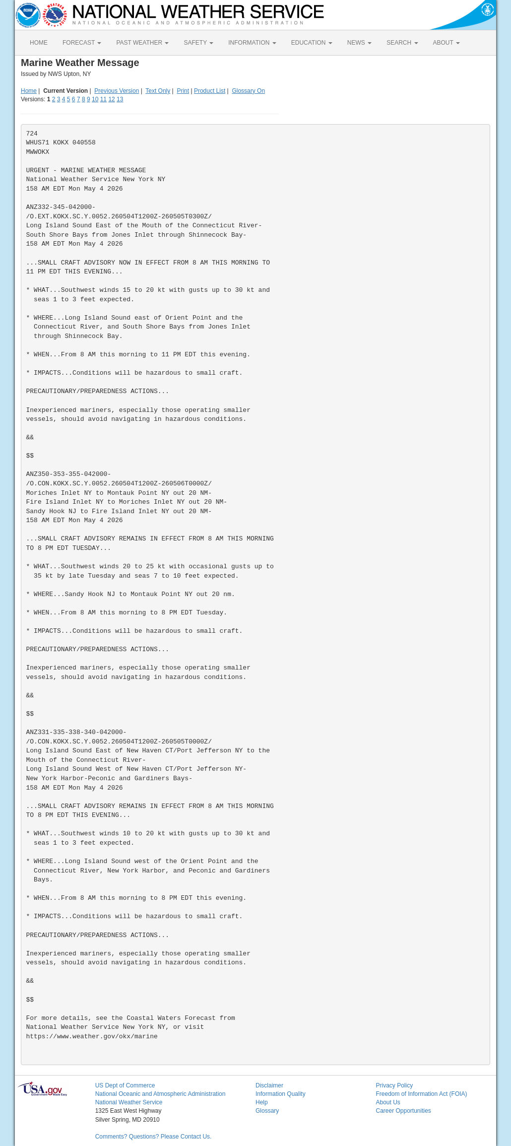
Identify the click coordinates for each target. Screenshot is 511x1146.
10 (95, 99)
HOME (39, 42)
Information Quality (281, 1093)
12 (111, 99)
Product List (209, 90)
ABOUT (446, 42)
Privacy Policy (394, 1085)
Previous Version (116, 90)
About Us (388, 1102)
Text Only (157, 90)
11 (103, 99)
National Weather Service (129, 1102)
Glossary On (248, 90)
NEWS (359, 42)
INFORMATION (252, 42)
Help (262, 1102)
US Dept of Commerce (125, 1085)
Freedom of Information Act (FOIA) (421, 1093)
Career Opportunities (403, 1110)
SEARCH (402, 42)
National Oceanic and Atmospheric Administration (160, 1093)
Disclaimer (269, 1085)
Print (183, 90)
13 (120, 99)
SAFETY (198, 42)
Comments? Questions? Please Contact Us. (153, 1136)
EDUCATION (311, 42)
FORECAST (82, 42)
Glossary (267, 1110)
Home (29, 90)
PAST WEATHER (142, 42)
